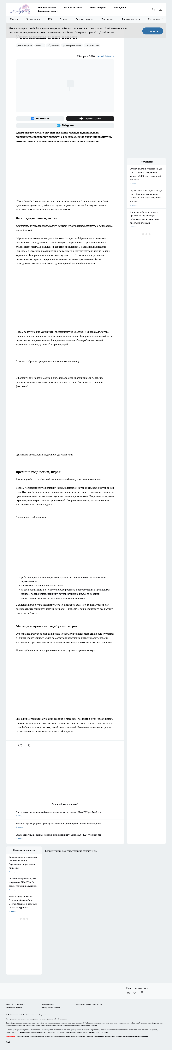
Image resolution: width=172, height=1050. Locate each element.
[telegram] (29, 745)
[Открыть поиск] (153, 9)
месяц (39, 45)
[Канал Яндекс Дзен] (90, 118)
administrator (106, 56)
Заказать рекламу (48, 11)
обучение (53, 45)
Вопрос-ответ (33, 19)
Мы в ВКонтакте (73, 7)
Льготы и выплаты (131, 19)
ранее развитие (72, 45)
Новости (14, 19)
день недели (24, 45)
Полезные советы (85, 19)
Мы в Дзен (120, 7)
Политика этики (47, 1004)
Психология (107, 19)
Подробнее (104, 1032)
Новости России (47, 7)
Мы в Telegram (98, 7)
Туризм (64, 19)
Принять (153, 31)
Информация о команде (15, 1004)
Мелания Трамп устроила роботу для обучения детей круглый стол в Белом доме (65, 825)
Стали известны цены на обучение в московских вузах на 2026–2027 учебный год (65, 814)
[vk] (20, 745)
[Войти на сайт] (160, 9)
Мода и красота (156, 19)
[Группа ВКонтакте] (40, 118)
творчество (92, 45)
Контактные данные (14, 1008)
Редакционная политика (50, 1008)
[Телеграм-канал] (65, 125)
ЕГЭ (50, 19)
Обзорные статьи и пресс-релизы (89, 1004)
